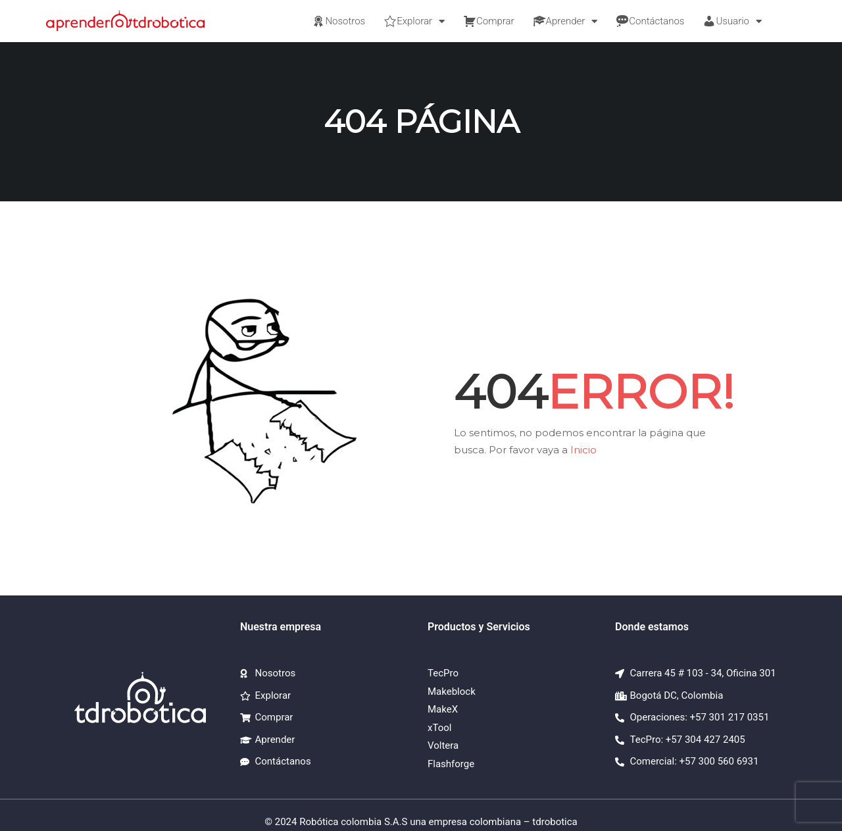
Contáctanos (650, 21)
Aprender (565, 21)
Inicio (583, 449)
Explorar (414, 21)
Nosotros (338, 21)
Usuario (732, 21)
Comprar (488, 21)
